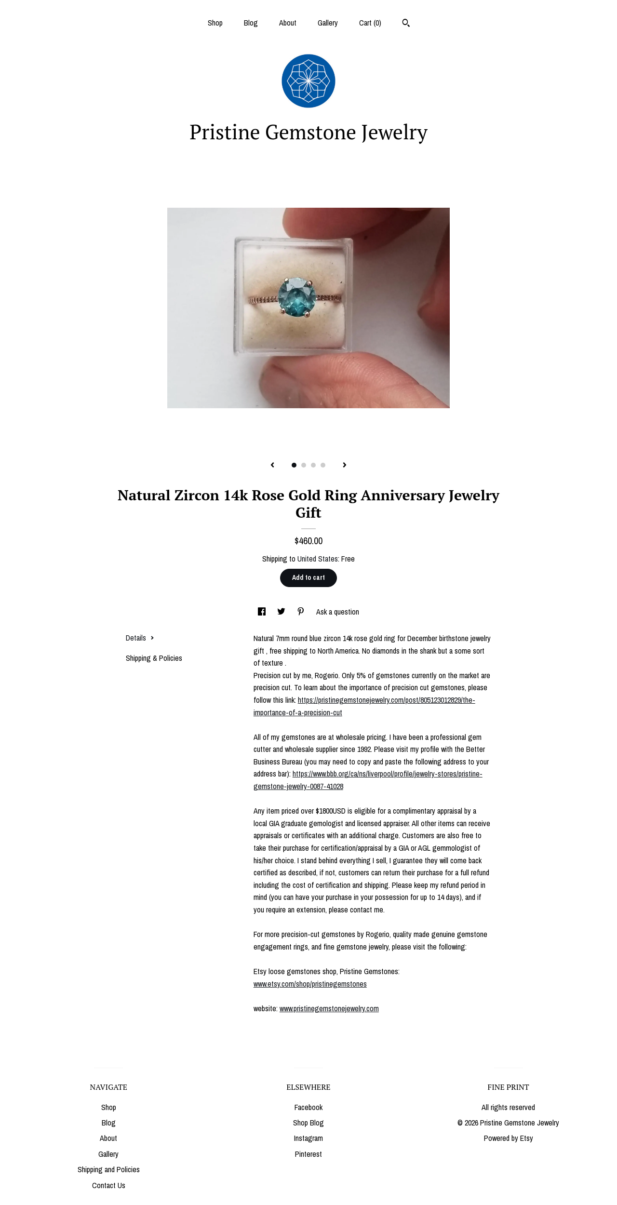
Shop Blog (308, 1122)
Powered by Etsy (508, 1138)
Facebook (308, 1107)
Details (140, 637)
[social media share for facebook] (263, 611)
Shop (215, 22)
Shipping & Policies (154, 658)
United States (317, 558)
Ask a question (337, 611)
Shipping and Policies (109, 1169)
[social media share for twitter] (282, 611)
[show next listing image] (344, 465)
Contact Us (108, 1185)
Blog (251, 22)
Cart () (370, 22)
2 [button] (303, 465)
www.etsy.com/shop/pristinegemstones (310, 983)
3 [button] (313, 465)
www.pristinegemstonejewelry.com (329, 1008)
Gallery (328, 22)
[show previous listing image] (272, 465)
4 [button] (323, 465)
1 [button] (294, 465)
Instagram (308, 1138)
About (287, 22)
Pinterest (308, 1154)
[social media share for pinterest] (302, 611)
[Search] (406, 24)
